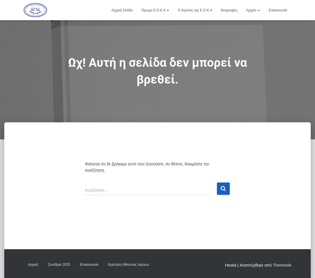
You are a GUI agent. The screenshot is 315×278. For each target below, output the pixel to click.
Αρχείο (253, 10)
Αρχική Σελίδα (122, 10)
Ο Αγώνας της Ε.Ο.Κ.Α (195, 10)
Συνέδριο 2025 (59, 265)
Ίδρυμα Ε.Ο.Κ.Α (155, 10)
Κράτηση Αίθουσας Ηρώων (128, 265)
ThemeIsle (282, 265)
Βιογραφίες (229, 10)
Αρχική (33, 265)
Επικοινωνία (278, 10)
